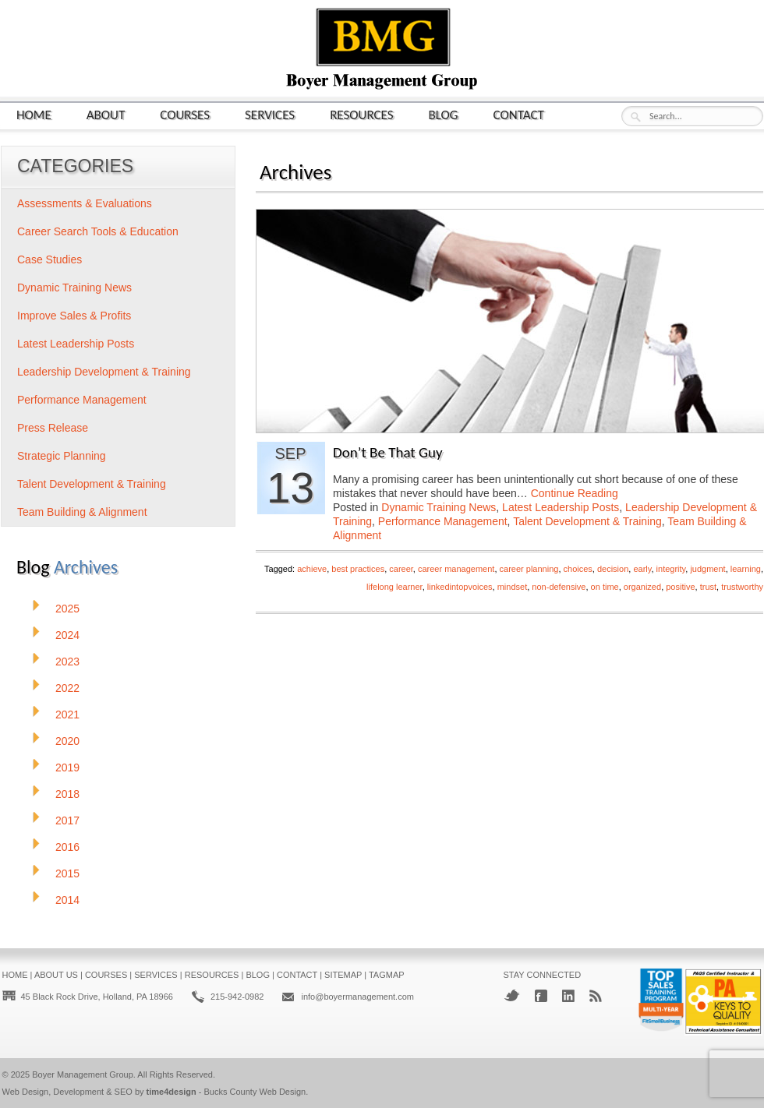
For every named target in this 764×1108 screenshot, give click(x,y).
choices (578, 568)
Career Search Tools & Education (98, 231)
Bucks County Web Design (255, 1091)
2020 (67, 741)
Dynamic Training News (438, 507)
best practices (357, 568)
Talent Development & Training (587, 521)
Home (33, 114)
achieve (312, 568)
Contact (518, 114)
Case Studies (49, 259)
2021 (67, 714)
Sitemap (343, 974)
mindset (512, 586)
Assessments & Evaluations (84, 203)
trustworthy (742, 586)
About (106, 114)
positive (680, 586)
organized (642, 586)
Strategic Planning (61, 456)
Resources (361, 114)
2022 (67, 688)
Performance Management (443, 521)
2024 (67, 635)
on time (605, 586)
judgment (707, 568)
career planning (529, 568)
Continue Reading (574, 493)
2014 (67, 900)
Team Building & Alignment (82, 512)
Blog (443, 114)
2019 (67, 767)
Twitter (512, 995)
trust (708, 586)
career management (456, 568)
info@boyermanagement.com (357, 996)
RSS (595, 996)
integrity (671, 568)
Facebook (541, 996)
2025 (67, 608)
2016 (67, 847)
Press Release (52, 428)
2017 (67, 820)
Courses (185, 114)
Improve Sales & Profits (74, 315)
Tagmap (387, 974)
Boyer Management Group (82, 1074)
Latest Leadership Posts (560, 507)
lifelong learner (394, 586)
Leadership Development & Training (104, 371)
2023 (67, 661)
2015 (67, 873)
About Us (56, 974)
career (401, 568)
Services (270, 114)
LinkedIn (568, 996)
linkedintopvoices (460, 586)
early (642, 568)
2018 (67, 794)
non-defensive (558, 586)
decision (612, 568)
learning (745, 568)
